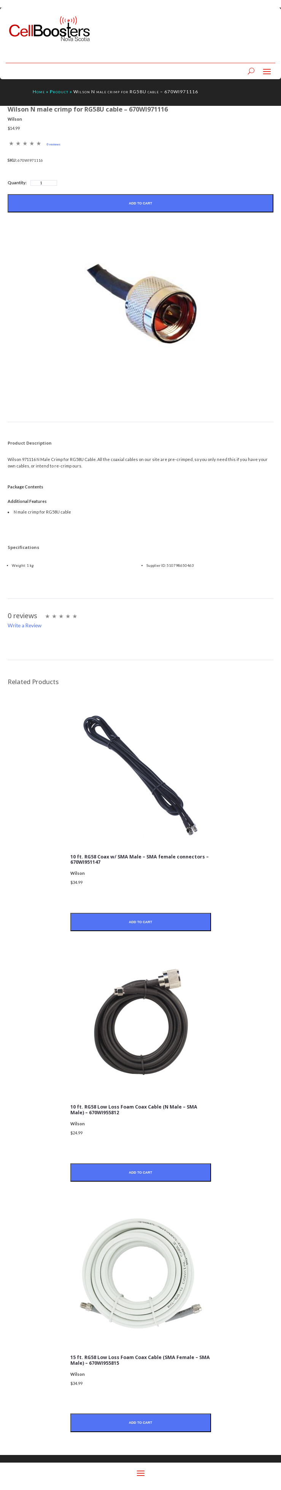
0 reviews (53, 144)
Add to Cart (140, 203)
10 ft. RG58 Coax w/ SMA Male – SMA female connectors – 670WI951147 (139, 859)
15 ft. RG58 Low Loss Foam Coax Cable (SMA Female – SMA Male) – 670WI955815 (140, 1360)
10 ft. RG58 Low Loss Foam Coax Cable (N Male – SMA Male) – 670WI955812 (133, 1110)
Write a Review (24, 625)
